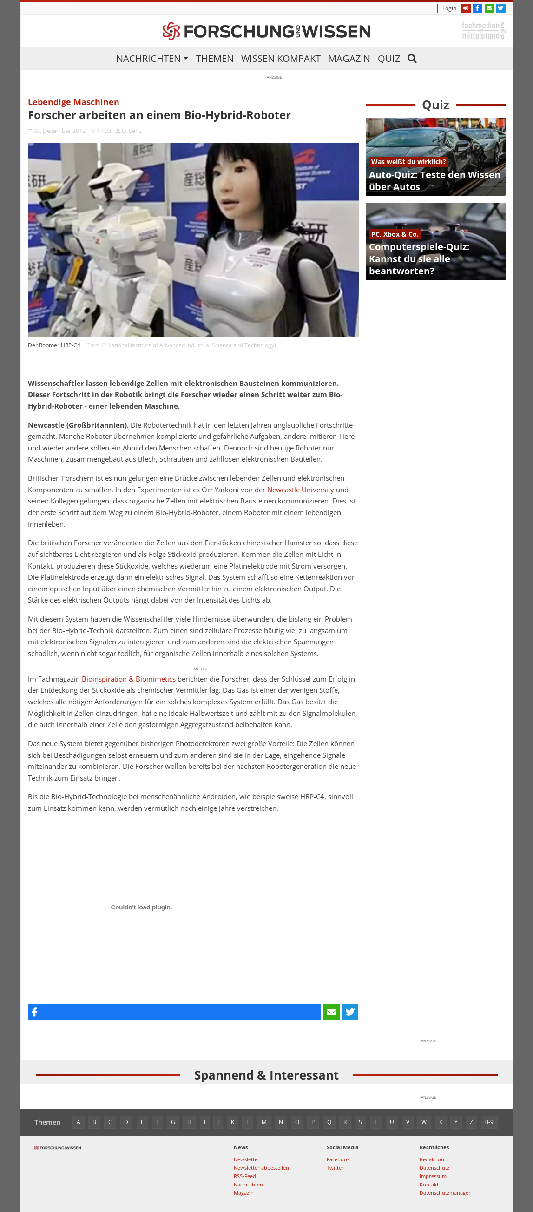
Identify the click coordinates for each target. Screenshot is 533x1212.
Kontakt (429, 1184)
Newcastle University (300, 490)
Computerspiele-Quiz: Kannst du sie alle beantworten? (419, 258)
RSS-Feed (245, 1175)
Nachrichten (148, 58)
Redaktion (432, 1159)
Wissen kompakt (281, 58)
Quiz (389, 58)
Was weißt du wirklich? (408, 161)
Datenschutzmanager (445, 1192)
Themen (215, 58)
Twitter (335, 1167)
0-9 (489, 1122)
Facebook (338, 1159)
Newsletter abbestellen (261, 1167)
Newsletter (247, 1159)
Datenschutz (434, 1167)
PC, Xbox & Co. (395, 234)
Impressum (433, 1175)
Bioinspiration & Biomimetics (129, 679)
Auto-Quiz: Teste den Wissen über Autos (434, 180)
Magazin (349, 58)
